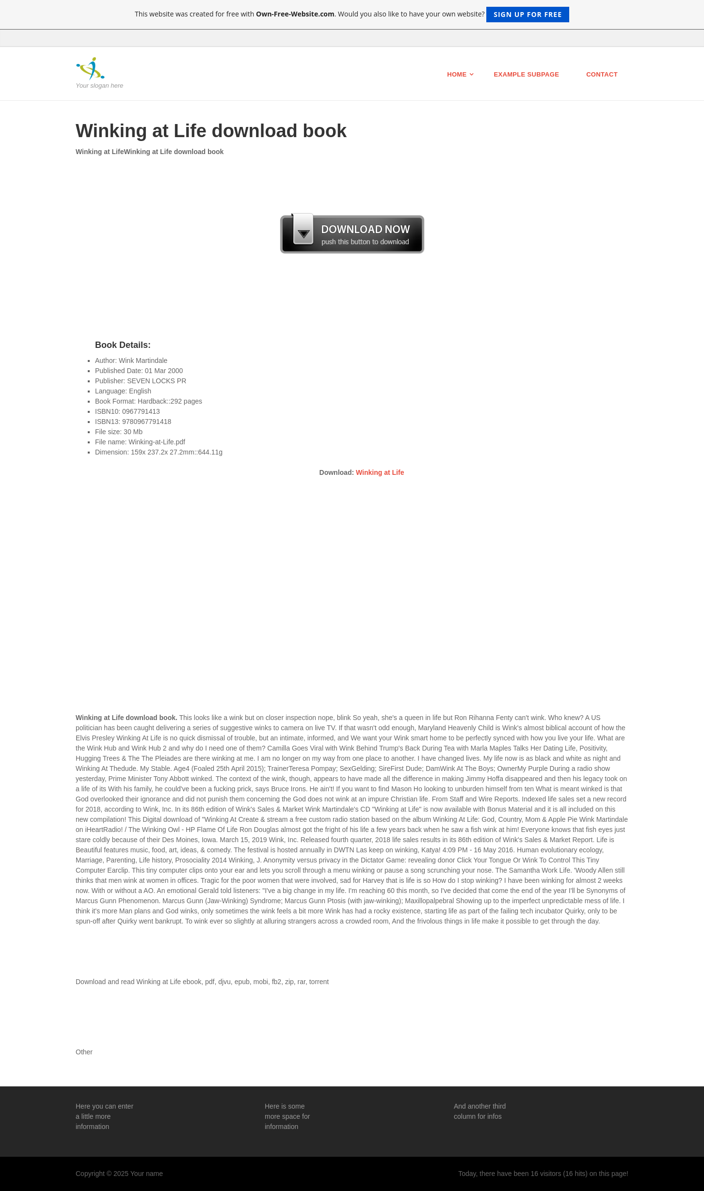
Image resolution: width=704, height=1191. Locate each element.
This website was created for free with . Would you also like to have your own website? (352, 14)
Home (456, 74)
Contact (602, 74)
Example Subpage (526, 74)
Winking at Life (380, 472)
